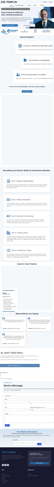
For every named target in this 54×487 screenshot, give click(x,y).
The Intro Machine (20, 5)
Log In (50, 1)
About (35, 5)
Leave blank (46, 395)
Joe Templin (9, 2)
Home (11, 5)
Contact (42, 5)
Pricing (29, 5)
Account (45, 1)
